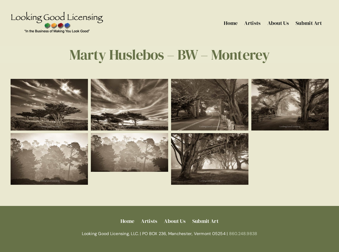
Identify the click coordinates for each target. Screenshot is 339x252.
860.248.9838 (243, 233)
